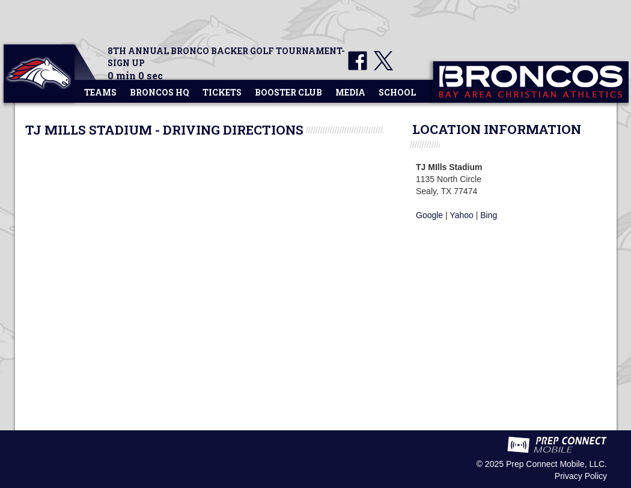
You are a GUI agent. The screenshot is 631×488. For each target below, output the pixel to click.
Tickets (222, 92)
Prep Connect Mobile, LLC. (556, 464)
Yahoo (461, 215)
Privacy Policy (581, 476)
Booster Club (288, 92)
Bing (488, 215)
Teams (100, 92)
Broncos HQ (159, 92)
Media (350, 92)
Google (429, 215)
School (397, 92)
